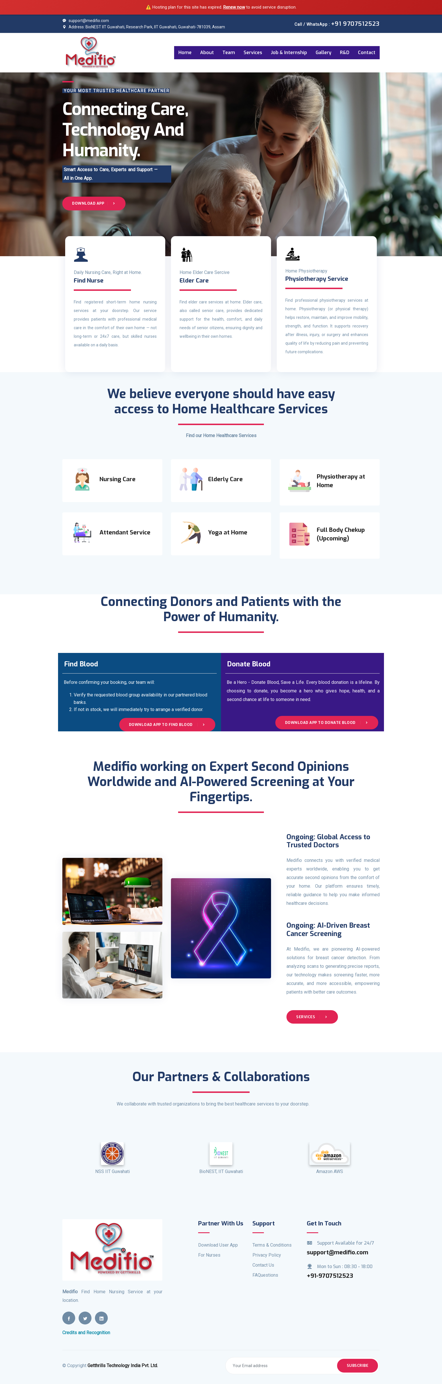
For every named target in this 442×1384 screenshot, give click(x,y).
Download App (94, 203)
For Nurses (209, 1255)
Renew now (234, 7)
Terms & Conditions (272, 1245)
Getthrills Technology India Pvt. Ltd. (122, 1365)
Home (185, 53)
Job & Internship (289, 53)
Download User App (218, 1245)
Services (253, 53)
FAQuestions (265, 1275)
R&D (344, 53)
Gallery (323, 53)
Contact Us (263, 1265)
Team (228, 53)
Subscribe (358, 1365)
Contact (366, 53)
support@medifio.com (85, 20)
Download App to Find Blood (167, 724)
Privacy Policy (266, 1255)
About (207, 53)
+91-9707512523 (330, 1276)
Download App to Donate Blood (327, 722)
